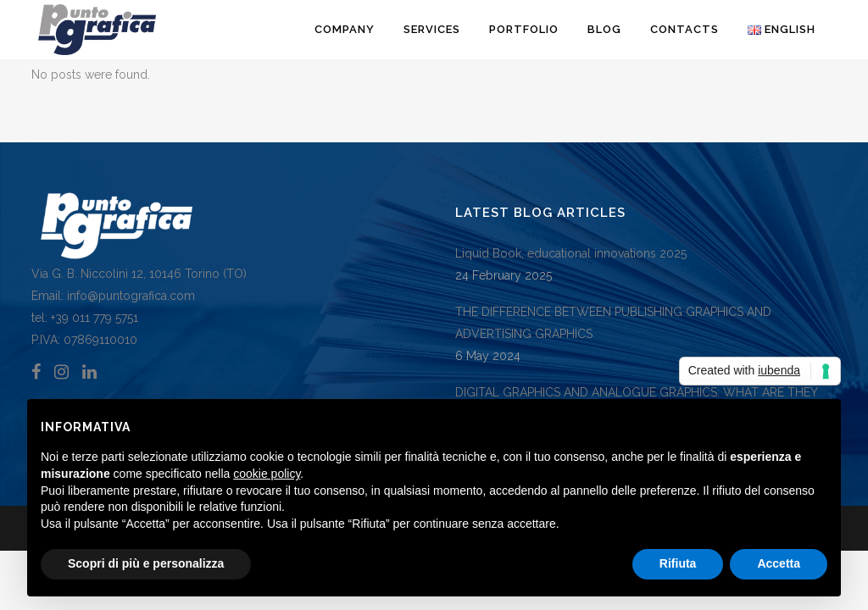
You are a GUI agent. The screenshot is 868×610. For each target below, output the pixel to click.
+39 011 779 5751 (92, 317)
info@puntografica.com (131, 295)
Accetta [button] (778, 563)
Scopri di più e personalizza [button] (146, 563)
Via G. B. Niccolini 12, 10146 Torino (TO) (139, 273)
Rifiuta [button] (678, 563)
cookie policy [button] (266, 473)
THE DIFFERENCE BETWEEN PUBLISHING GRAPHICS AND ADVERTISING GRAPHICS (613, 323)
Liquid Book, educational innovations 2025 (571, 253)
